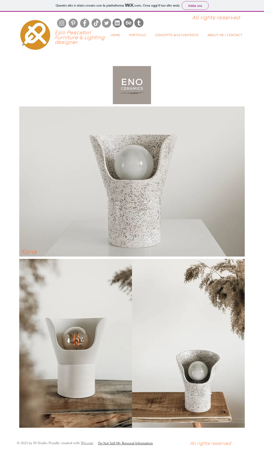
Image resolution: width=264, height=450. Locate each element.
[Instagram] (61, 23)
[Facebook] (84, 23)
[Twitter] (106, 23)
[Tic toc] (96, 23)
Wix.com (87, 443)
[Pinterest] (73, 23)
